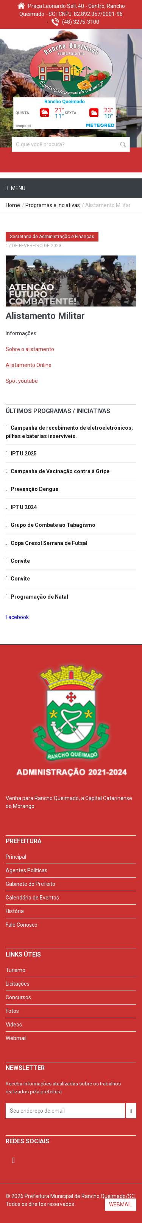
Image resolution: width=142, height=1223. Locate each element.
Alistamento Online (28, 365)
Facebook (17, 617)
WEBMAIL (120, 1204)
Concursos (18, 997)
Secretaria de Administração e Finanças (52, 236)
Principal (16, 857)
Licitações (18, 984)
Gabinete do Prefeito (30, 884)
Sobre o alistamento (30, 349)
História (15, 911)
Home (13, 205)
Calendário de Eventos (32, 898)
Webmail (16, 1038)
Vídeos (14, 1025)
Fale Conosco (21, 925)
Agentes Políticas (26, 870)
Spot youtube (22, 381)
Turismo (15, 970)
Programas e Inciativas (52, 205)
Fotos (12, 1011)
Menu (17, 188)
